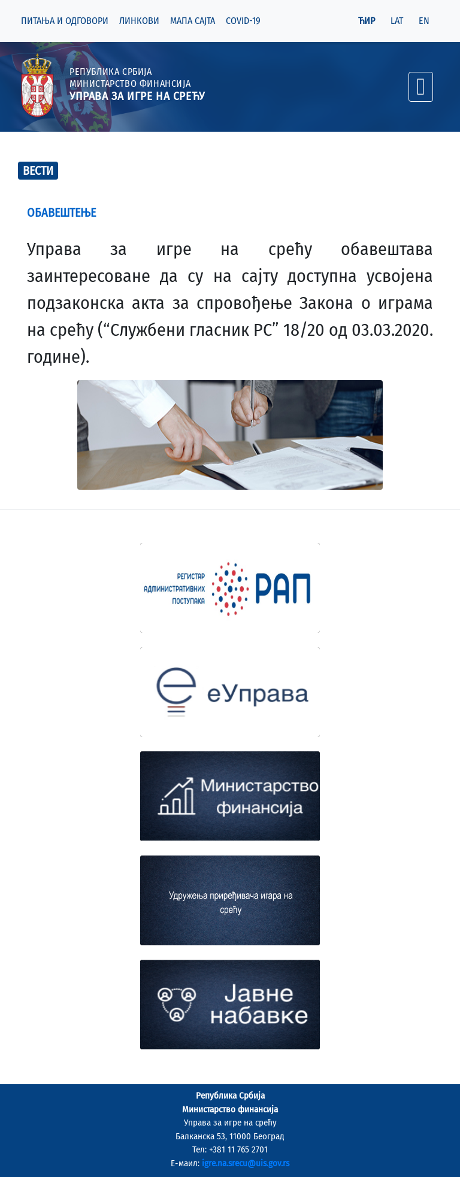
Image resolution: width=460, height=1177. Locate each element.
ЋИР (366, 20)
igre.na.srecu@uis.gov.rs (245, 1163)
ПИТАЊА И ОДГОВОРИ (64, 20)
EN (424, 20)
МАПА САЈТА (192, 20)
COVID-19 (243, 20)
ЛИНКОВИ (139, 20)
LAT (397, 20)
